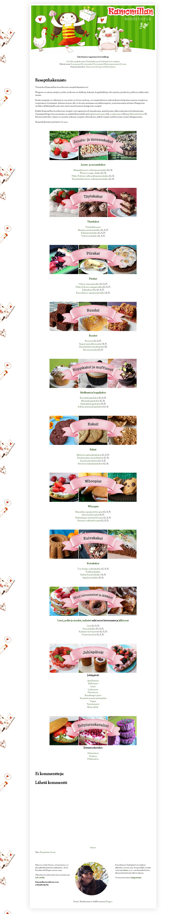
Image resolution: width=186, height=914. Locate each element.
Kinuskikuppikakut (89, 398)
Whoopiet (93, 506)
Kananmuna (76, 64)
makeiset (86, 621)
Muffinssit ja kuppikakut (93, 393)
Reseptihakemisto (78, 61)
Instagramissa (135, 877)
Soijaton (100, 67)
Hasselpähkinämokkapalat (91, 346)
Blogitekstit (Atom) (48, 852)
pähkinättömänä (136, 114)
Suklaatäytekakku (89, 233)
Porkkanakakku (93, 571)
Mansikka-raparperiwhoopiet (89, 512)
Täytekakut (93, 222)
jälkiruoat (124, 621)
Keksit (93, 450)
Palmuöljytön (110, 67)
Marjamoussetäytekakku (89, 230)
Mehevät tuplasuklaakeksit (89, 455)
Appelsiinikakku (90, 577)
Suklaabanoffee (89, 290)
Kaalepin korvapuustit (89, 631)
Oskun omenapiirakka (89, 284)
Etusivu (93, 847)
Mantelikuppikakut (90, 401)
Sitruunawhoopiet (90, 514)
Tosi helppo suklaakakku (89, 568)
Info (68, 61)
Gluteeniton (91, 67)
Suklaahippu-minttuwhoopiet (89, 517)
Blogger (108, 901)
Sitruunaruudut (90, 349)
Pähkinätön (93, 759)
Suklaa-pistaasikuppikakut (90, 406)
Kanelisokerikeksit (89, 460)
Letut (60, 621)
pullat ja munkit (72, 621)
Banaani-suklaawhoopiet (89, 520)
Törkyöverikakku (89, 236)
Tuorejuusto (98, 64)
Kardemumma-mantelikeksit (90, 457)
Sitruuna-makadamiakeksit (90, 463)
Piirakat (93, 279)
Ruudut (93, 336)
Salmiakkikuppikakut (90, 404)
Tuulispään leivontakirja (110, 61)
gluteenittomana (98, 114)
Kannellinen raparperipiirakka (90, 292)
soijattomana (116, 114)
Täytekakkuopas (93, 61)
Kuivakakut (93, 563)
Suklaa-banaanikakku (90, 574)
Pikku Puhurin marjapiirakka (89, 287)
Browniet (89, 341)
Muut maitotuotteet (112, 64)
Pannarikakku (89, 628)
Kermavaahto (87, 64)
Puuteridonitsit (89, 634)
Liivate (124, 64)
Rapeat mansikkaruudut (90, 344)
